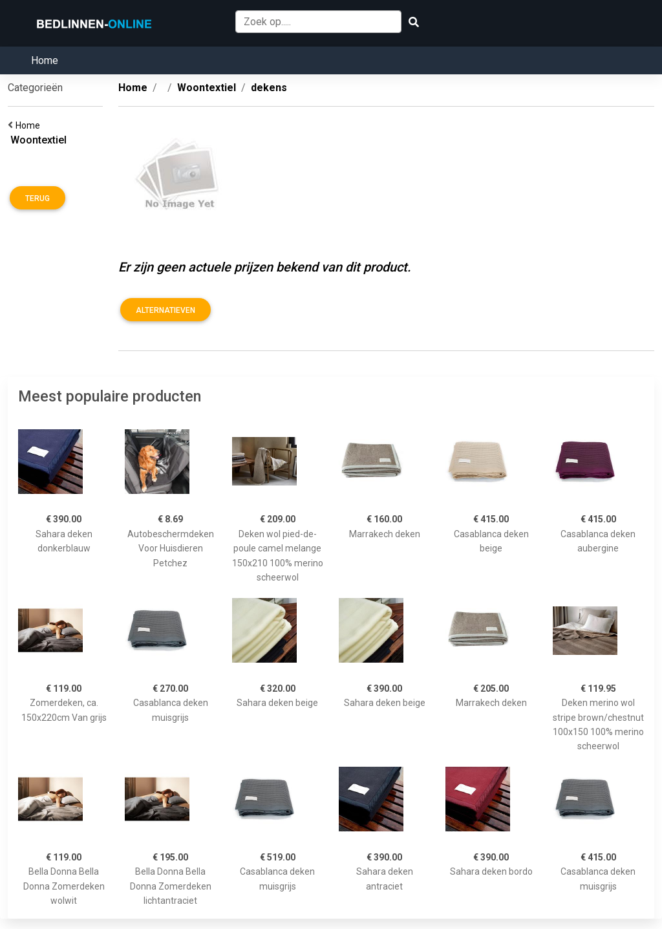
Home (44, 60)
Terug (37, 198)
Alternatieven (165, 310)
